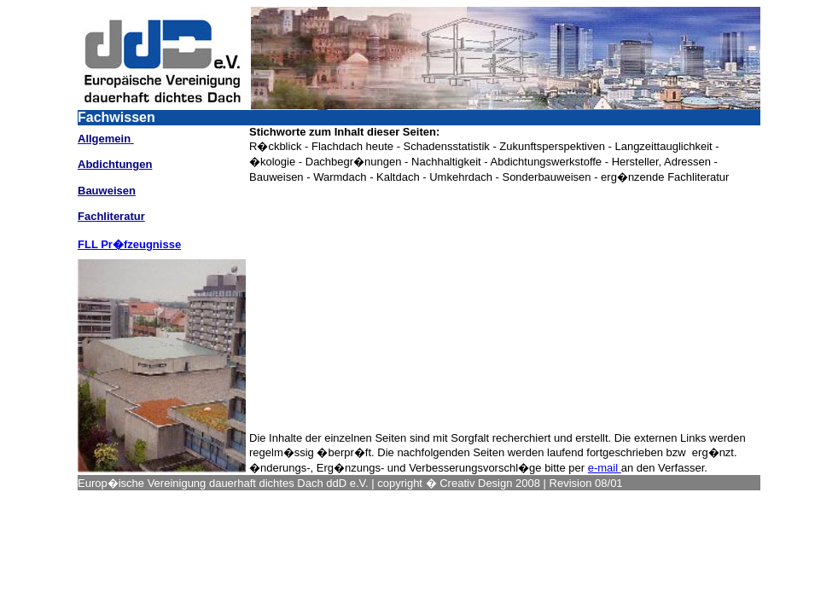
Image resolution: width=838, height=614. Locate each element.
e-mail (604, 467)
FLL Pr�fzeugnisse (129, 244)
